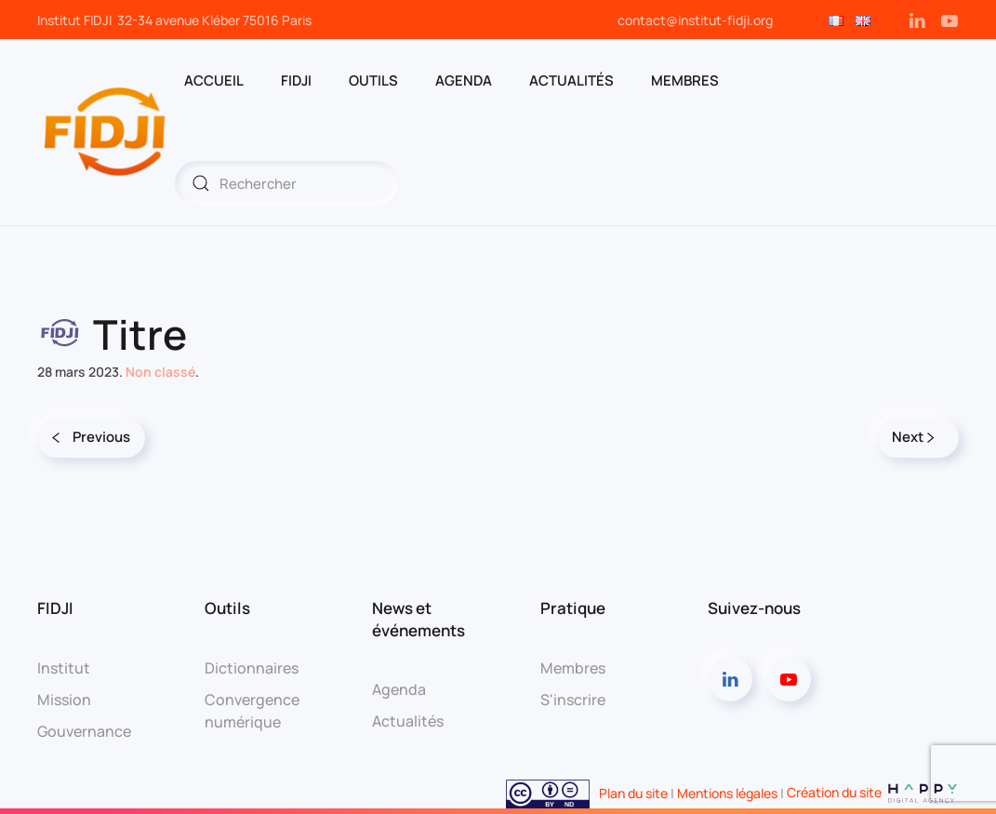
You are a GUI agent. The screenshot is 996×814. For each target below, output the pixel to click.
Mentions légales (727, 792)
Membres (572, 668)
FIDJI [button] (296, 80)
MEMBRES (685, 80)
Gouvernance (84, 731)
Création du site (873, 792)
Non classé (160, 371)
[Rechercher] (286, 183)
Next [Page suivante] (913, 437)
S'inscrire (572, 699)
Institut (63, 668)
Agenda (399, 689)
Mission (64, 699)
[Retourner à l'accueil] (106, 132)
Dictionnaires (252, 668)
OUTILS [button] (373, 80)
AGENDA (463, 80)
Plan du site (633, 792)
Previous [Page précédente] (91, 437)
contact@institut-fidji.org (695, 20)
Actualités (571, 80)
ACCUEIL (214, 80)
